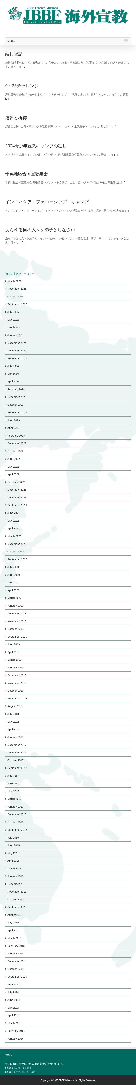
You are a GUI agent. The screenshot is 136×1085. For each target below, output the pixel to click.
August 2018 (14, 706)
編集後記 (13, 54)
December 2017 (16, 744)
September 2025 (17, 304)
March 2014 (14, 1023)
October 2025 (15, 296)
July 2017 (13, 775)
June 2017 (13, 783)
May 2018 (13, 721)
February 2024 (16, 389)
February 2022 (16, 482)
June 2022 (13, 458)
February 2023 (16, 435)
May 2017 (13, 791)
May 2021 (13, 520)
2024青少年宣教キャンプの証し (36, 145)
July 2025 (13, 311)
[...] (24, 66)
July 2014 (13, 992)
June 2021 (13, 512)
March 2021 (14, 536)
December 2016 (16, 814)
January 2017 (15, 806)
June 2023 (13, 420)
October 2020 (15, 551)
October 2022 (15, 451)
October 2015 (15, 899)
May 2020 (13, 582)
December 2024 (16, 342)
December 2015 (16, 883)
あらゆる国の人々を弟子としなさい (40, 229)
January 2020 (15, 605)
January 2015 (15, 953)
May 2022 (13, 466)
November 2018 (16, 682)
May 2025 (13, 319)
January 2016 (15, 876)
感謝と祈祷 (16, 117)
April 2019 (13, 652)
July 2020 (13, 566)
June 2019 (13, 644)
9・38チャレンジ (22, 85)
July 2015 (13, 922)
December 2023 (16, 396)
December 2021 (16, 489)
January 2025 (15, 335)
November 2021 (16, 497)
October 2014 (15, 968)
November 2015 (16, 891)
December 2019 (16, 613)
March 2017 (14, 798)
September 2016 (17, 829)
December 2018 (16, 675)
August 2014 (14, 984)
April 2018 (13, 729)
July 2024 (13, 365)
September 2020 (17, 559)
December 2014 (16, 961)
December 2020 (16, 543)
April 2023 (13, 427)
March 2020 (14, 597)
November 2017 (16, 752)
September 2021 (17, 505)
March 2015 (14, 937)
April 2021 (13, 528)
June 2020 (13, 574)
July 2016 (13, 837)
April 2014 (13, 1015)
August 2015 (14, 914)
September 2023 (17, 412)
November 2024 (16, 350)
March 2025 (14, 327)
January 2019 (15, 667)
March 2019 (14, 659)
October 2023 (15, 404)
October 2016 (15, 822)
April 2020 (13, 590)
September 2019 (17, 636)
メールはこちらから (25, 1071)
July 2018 (13, 713)
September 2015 (17, 907)
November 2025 (16, 288)
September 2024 (17, 358)
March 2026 (14, 281)
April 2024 (13, 381)
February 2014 (16, 1030)
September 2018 (17, 698)
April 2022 (13, 474)
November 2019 (16, 621)
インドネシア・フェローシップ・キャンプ (47, 201)
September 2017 (17, 767)
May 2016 (13, 853)
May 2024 (13, 373)
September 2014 (17, 976)
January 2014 (15, 1038)
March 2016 (14, 868)
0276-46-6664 (23, 1067)
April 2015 (13, 930)
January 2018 (15, 736)
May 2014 (13, 1007)
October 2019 (15, 628)
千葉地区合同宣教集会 (26, 173)
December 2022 (16, 443)
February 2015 (16, 945)
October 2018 (15, 690)
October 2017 (15, 760)
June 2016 (13, 845)
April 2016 (13, 860)
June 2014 (13, 999)
